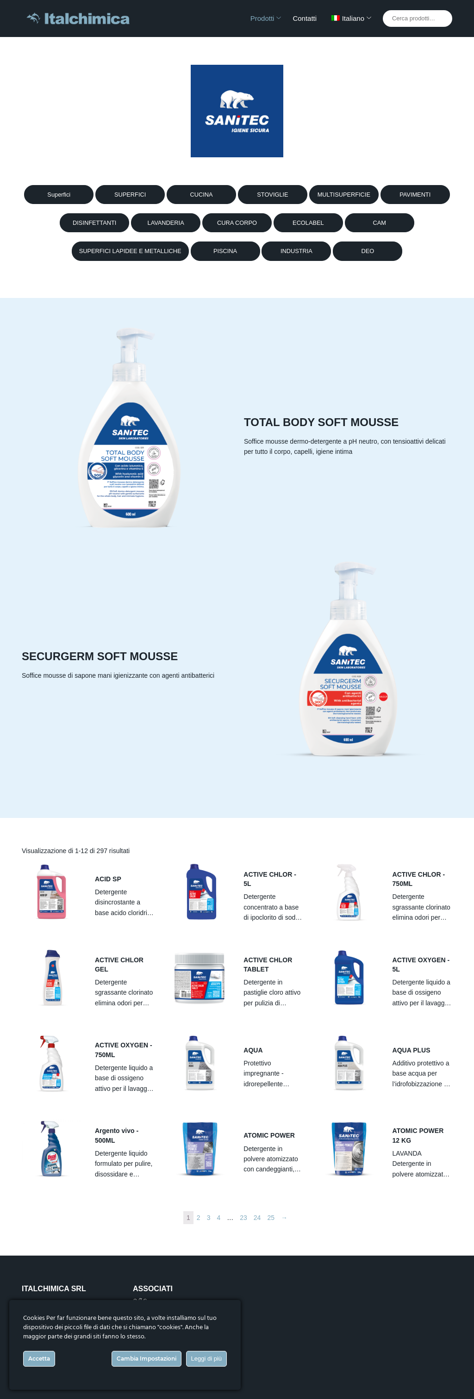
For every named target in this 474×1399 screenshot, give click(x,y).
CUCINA (201, 194)
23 (243, 1217)
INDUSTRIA (296, 251)
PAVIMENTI (414, 194)
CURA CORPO (237, 222)
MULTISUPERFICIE (344, 194)
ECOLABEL (308, 222)
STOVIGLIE (272, 194)
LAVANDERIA (166, 222)
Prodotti (262, 18)
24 (257, 1217)
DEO (367, 251)
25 (270, 1217)
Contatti (305, 18)
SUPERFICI (130, 194)
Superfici (58, 194)
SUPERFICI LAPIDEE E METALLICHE (130, 251)
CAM (379, 222)
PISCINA (225, 251)
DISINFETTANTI (94, 222)
